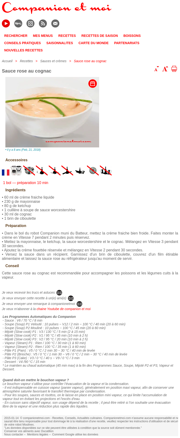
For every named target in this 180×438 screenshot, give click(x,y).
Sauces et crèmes (53, 61)
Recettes (26, 61)
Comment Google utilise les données (75, 434)
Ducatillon (47, 431)
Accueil (7, 61)
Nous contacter (13, 434)
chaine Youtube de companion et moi (63, 309)
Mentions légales (37, 434)
